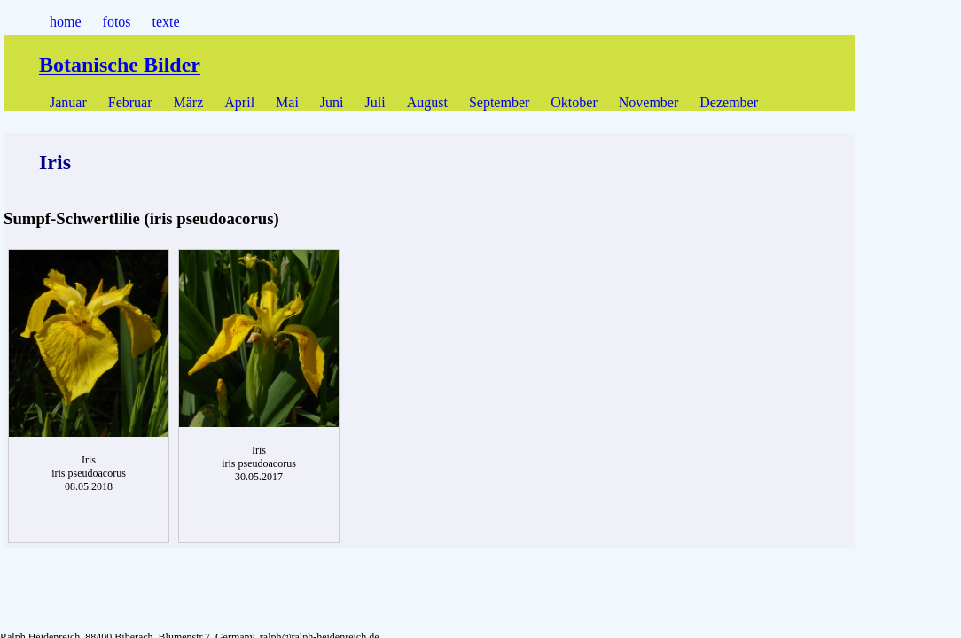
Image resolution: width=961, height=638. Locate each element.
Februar (130, 102)
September (499, 102)
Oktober (574, 102)
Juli (375, 102)
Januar (68, 102)
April (239, 102)
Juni (332, 102)
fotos (117, 21)
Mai (287, 102)
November (649, 102)
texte (166, 21)
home (66, 21)
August (427, 102)
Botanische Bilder (119, 64)
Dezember (728, 102)
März (189, 102)
